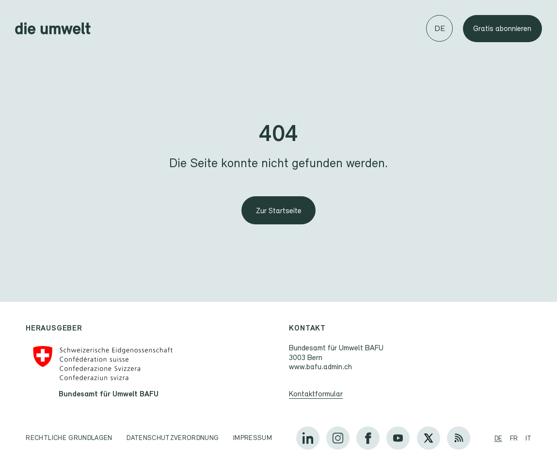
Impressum (252, 437)
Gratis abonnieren (502, 28)
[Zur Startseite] (278, 210)
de (498, 438)
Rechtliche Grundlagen (69, 437)
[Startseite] (53, 28)
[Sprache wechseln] (439, 28)
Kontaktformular (316, 393)
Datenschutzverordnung (173, 437)
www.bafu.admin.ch (320, 366)
